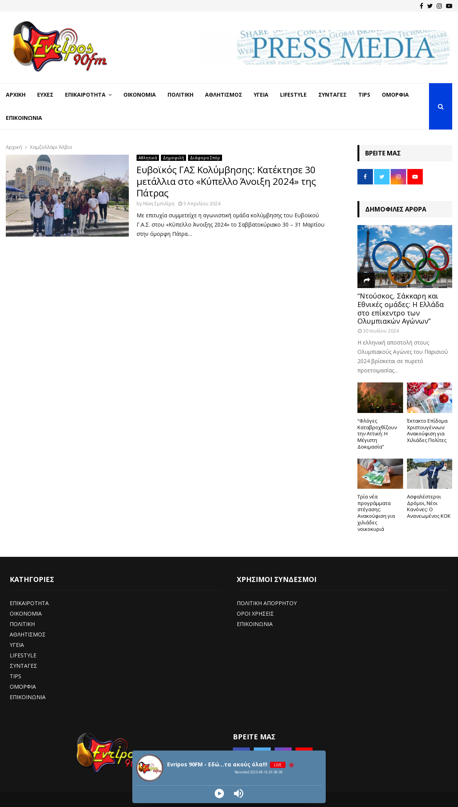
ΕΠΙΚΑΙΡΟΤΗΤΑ (29, 603)
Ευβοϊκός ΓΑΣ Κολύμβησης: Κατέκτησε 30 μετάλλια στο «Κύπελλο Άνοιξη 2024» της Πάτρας (226, 181)
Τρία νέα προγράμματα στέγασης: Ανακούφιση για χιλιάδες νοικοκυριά (376, 512)
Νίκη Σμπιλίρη (158, 203)
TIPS (15, 676)
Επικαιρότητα (85, 94)
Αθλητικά (147, 157)
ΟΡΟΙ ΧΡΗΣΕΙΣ (255, 613)
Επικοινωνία (24, 117)
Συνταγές (332, 94)
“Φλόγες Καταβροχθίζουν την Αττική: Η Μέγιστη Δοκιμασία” (377, 433)
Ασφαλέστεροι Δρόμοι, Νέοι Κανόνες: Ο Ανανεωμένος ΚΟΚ (429, 506)
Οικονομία (139, 94)
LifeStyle (293, 94)
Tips (364, 94)
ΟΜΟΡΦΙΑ (23, 686)
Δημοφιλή (173, 157)
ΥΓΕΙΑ (17, 644)
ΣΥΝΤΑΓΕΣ (23, 665)
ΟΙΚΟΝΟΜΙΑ (26, 613)
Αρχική (16, 94)
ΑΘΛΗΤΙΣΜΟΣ (28, 634)
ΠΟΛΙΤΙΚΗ (22, 624)
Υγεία (261, 94)
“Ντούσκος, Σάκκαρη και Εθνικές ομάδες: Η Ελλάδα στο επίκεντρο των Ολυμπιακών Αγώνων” (400, 308)
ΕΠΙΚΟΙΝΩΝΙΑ (28, 697)
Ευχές (45, 94)
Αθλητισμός (223, 94)
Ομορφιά (395, 94)
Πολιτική (180, 94)
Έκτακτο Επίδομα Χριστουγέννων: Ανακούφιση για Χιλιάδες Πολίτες (427, 430)
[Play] (219, 793)
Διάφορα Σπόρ (205, 157)
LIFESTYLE (23, 655)
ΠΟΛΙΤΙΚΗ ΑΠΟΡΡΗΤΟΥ (267, 603)
